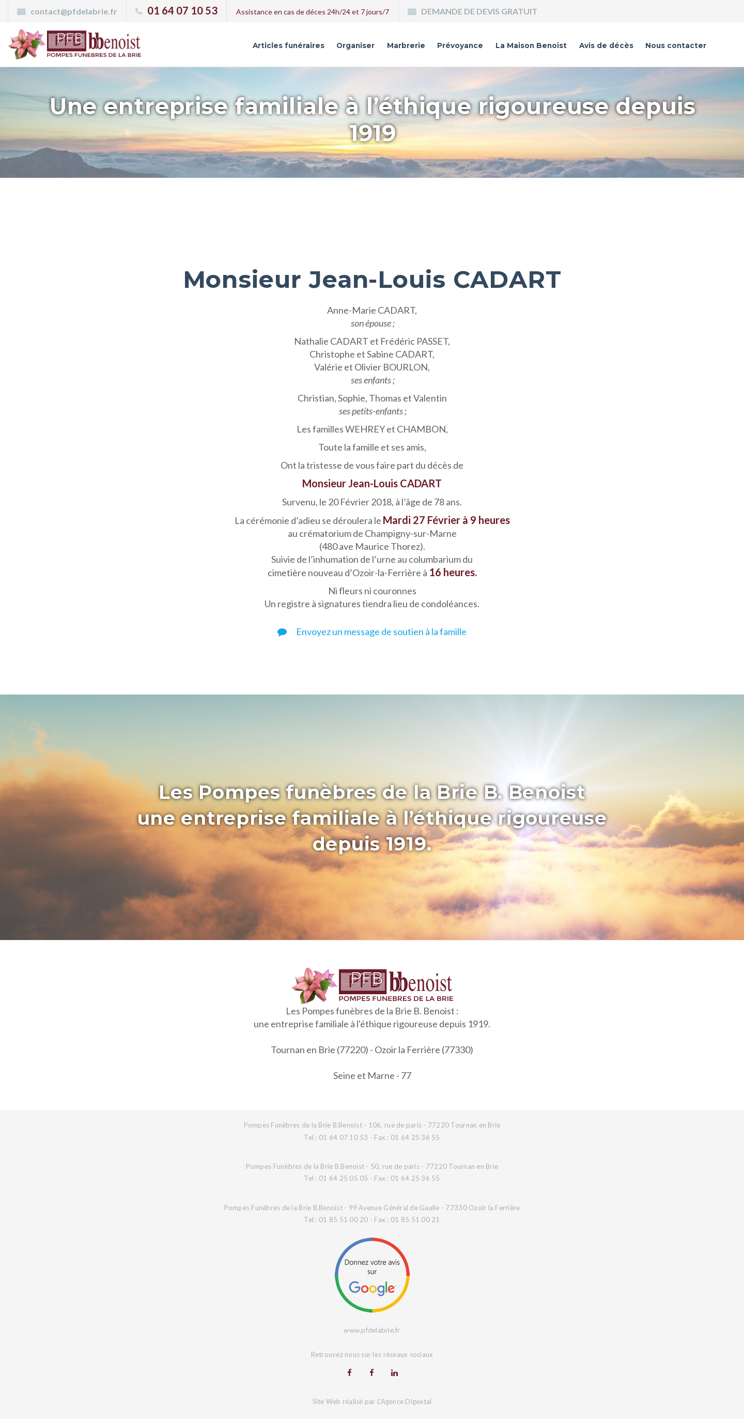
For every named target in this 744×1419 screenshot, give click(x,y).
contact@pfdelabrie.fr (73, 11)
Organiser (293, 48)
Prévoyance (414, 48)
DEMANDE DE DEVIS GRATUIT (479, 11)
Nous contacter (668, 48)
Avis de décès (586, 48)
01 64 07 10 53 (182, 10)
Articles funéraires (215, 48)
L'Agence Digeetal (404, 1400)
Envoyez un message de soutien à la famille (372, 631)
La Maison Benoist (498, 48)
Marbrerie (352, 48)
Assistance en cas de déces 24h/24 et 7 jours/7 (312, 11)
